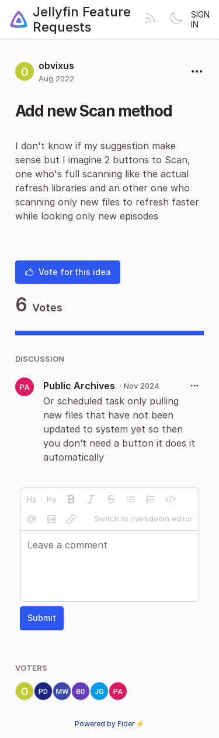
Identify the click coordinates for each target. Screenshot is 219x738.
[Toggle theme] (175, 19)
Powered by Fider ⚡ (110, 723)
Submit (41, 618)
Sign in (200, 19)
